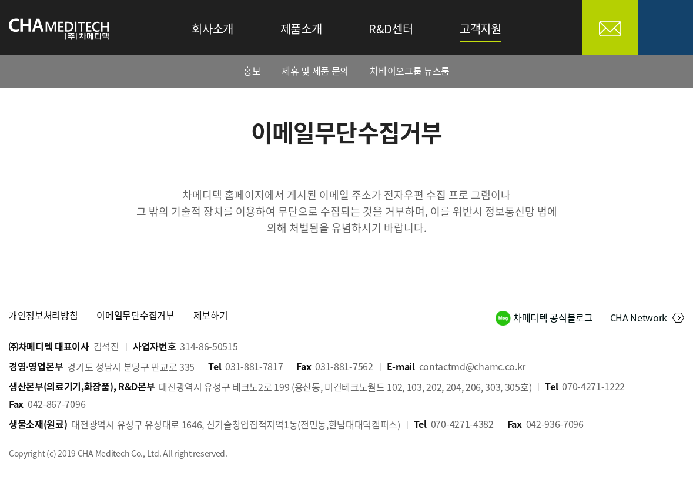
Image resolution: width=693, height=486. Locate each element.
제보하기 (210, 315)
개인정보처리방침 (43, 315)
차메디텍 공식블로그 (554, 317)
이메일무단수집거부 (135, 315)
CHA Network (638, 317)
